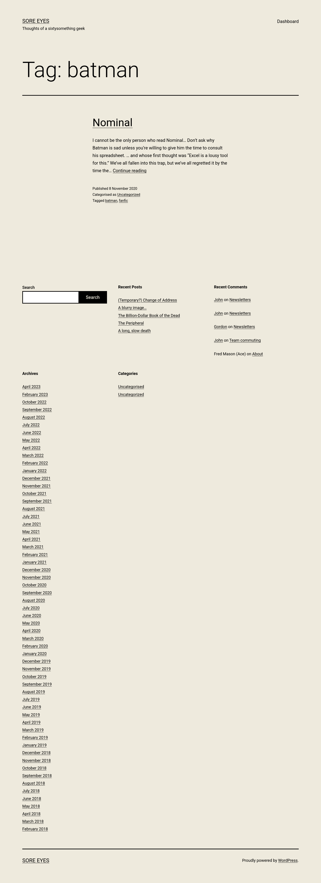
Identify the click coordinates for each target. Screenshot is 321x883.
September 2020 (37, 592)
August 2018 (33, 783)
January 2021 (34, 562)
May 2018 (31, 806)
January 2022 (34, 470)
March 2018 (33, 821)
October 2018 (34, 768)
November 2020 (36, 577)
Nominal (113, 122)
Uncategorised (131, 386)
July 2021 (31, 516)
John (218, 299)
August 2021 (33, 508)
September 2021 (37, 501)
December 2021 (36, 478)
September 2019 (37, 684)
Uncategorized (128, 194)
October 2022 (34, 402)
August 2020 (33, 600)
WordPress (288, 860)
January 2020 (34, 653)
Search (28, 287)
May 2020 (31, 623)
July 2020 (31, 608)
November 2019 (36, 668)
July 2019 (31, 699)
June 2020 (31, 615)
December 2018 (36, 752)
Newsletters (240, 299)
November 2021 (36, 486)
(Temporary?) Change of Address (147, 300)
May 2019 (31, 714)
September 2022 (37, 409)
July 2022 (31, 424)
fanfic (123, 201)
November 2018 (36, 760)
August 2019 (33, 691)
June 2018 (31, 798)
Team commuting (245, 340)
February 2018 (35, 829)
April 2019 (31, 722)
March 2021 (33, 546)
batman (111, 201)
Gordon (220, 326)
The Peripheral (131, 323)
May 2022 (31, 440)
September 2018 (37, 775)
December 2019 (36, 661)
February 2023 (35, 394)
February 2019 (35, 737)
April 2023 (31, 386)
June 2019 (31, 707)
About (257, 354)
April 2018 (31, 813)
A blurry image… (132, 307)
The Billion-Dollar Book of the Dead (149, 315)
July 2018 (31, 790)
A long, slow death (134, 330)
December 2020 (36, 569)
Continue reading (129, 170)
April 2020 (31, 630)
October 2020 (34, 585)
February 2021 (35, 554)
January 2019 (34, 745)
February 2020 (35, 646)
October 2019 (34, 676)
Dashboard (288, 21)
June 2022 (31, 432)
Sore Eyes (35, 21)
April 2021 (31, 539)
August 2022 (33, 417)
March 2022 (33, 455)
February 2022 (35, 463)
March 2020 (33, 638)
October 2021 (34, 493)
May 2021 (31, 531)
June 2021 (31, 524)
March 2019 (33, 730)
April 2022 (31, 447)
